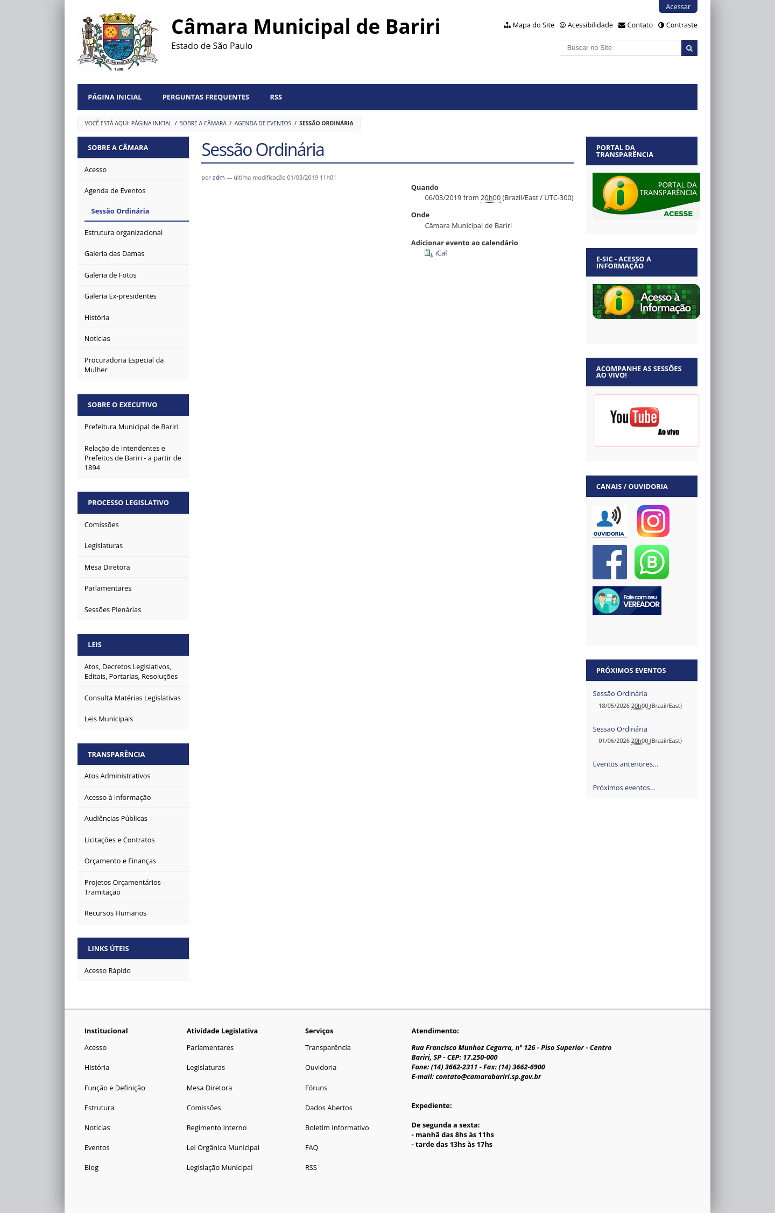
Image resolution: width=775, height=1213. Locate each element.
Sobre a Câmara (203, 123)
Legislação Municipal (220, 1167)
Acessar (678, 6)
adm (219, 177)
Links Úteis (108, 948)
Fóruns (316, 1088)
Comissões (204, 1107)
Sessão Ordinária (620, 693)
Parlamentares (210, 1047)
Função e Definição (114, 1088)
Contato (640, 25)
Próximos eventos (631, 670)
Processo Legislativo (128, 502)
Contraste (682, 25)
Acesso (95, 1047)
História (97, 1067)
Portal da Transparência (624, 151)
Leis (95, 644)
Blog (91, 1167)
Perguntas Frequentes (206, 97)
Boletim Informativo (337, 1127)
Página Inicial (115, 97)
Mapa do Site (533, 25)
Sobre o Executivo (122, 404)
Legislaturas (206, 1067)
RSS (276, 97)
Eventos (97, 1147)
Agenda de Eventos (263, 123)
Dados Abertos (329, 1107)
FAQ (312, 1147)
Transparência (116, 754)
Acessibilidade (590, 25)
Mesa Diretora (209, 1088)
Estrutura (99, 1107)
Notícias (97, 1127)
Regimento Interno (217, 1127)
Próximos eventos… (624, 787)
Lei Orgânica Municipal (223, 1147)
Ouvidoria (321, 1067)
